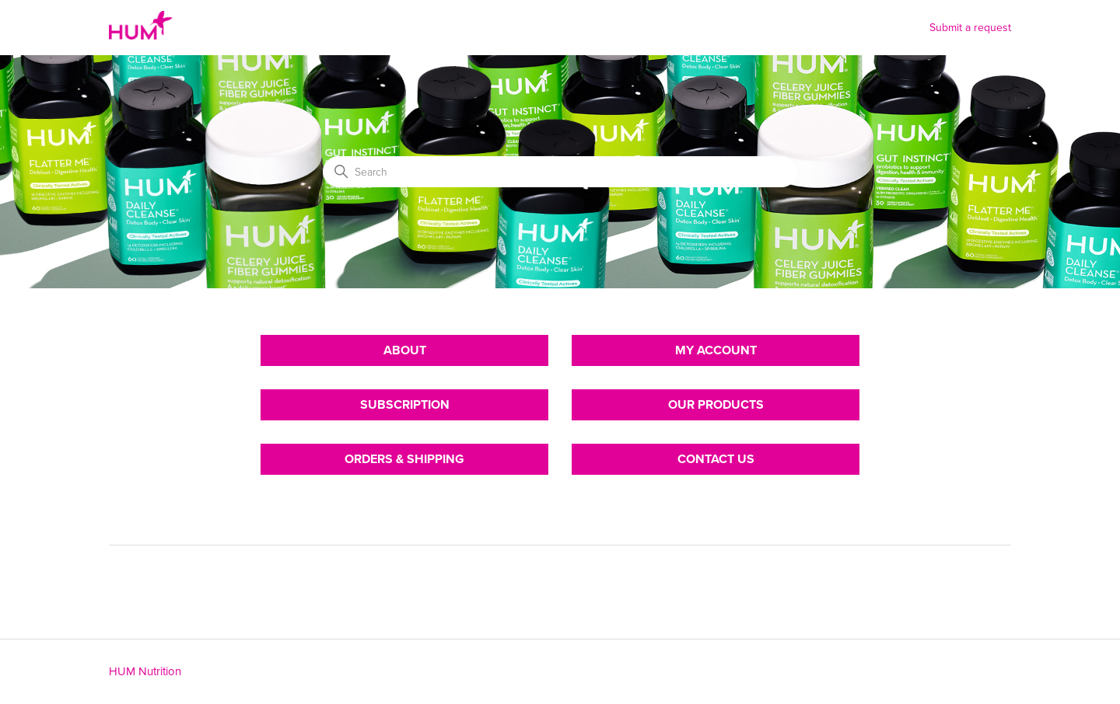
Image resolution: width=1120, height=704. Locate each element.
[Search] (560, 171)
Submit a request (970, 27)
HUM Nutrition (145, 671)
